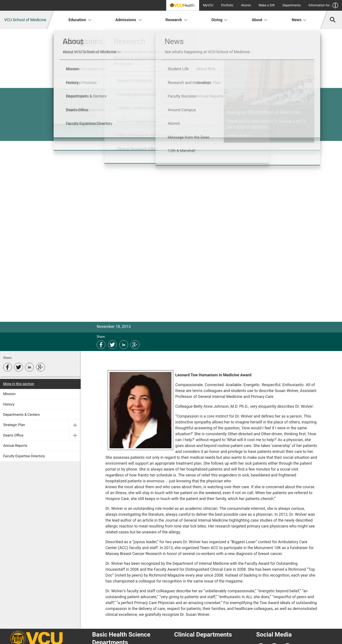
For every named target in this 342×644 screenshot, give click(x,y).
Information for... (324, 5)
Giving (219, 19)
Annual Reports (15, 446)
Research (176, 19)
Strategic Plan (14, 425)
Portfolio (227, 5)
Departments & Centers (21, 415)
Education (80, 19)
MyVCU (208, 5)
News (299, 19)
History (9, 404)
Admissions (128, 19)
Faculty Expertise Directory (24, 456)
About (260, 19)
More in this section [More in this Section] (18, 384)
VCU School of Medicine (25, 19)
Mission (9, 394)
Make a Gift (267, 5)
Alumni (246, 5)
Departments (291, 5)
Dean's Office (13, 435)
